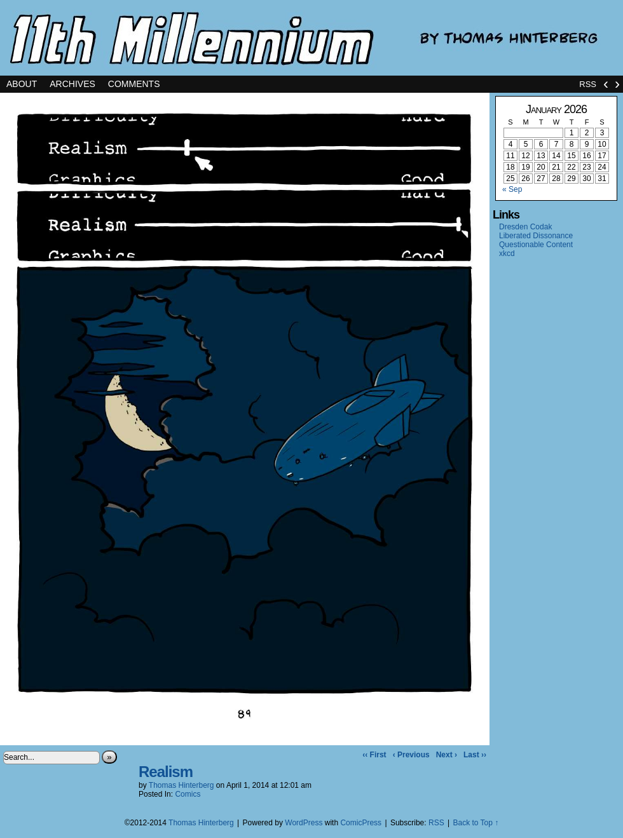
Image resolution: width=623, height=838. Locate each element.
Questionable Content (536, 244)
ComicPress (360, 822)
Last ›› (474, 754)
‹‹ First (374, 754)
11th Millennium (311, 38)
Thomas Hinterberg (181, 785)
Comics (187, 794)
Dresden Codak (525, 226)
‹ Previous (411, 754)
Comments (134, 84)
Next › (446, 754)
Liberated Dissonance (536, 235)
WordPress (303, 822)
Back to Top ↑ (475, 822)
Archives (72, 84)
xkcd (507, 253)
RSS (587, 84)
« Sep (512, 189)
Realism (166, 771)
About (21, 84)
